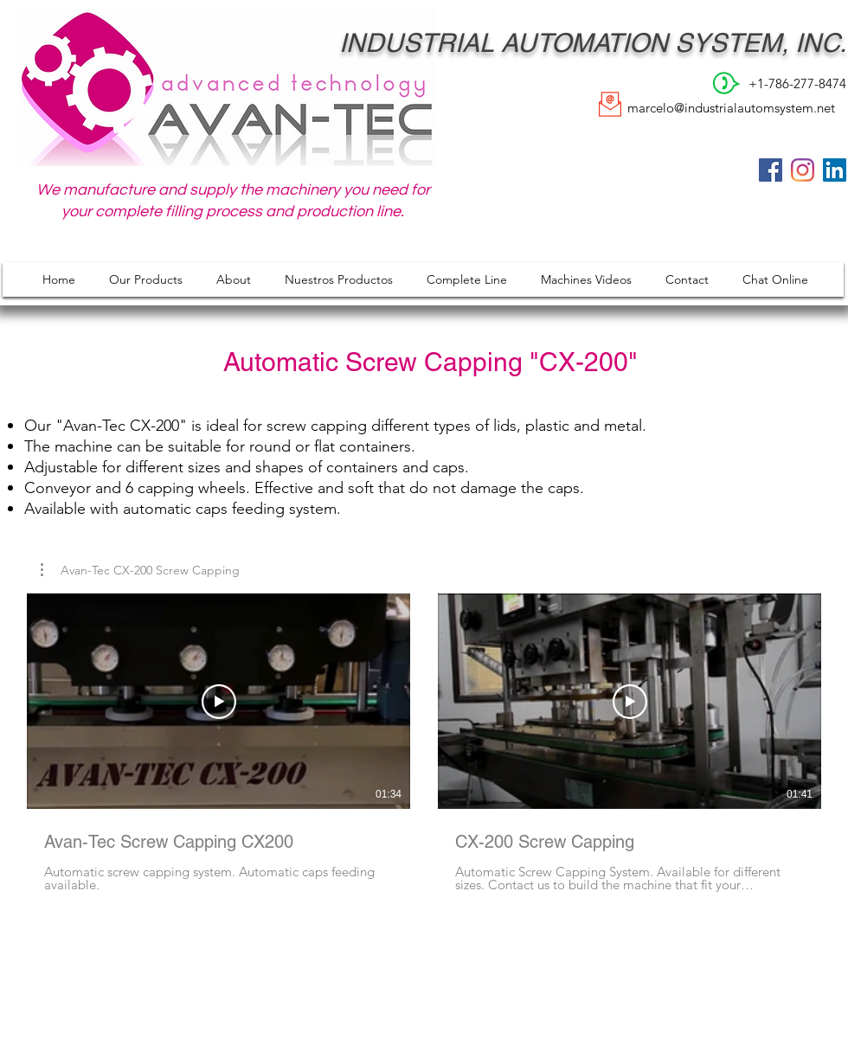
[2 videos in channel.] (424, 742)
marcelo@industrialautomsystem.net (731, 107)
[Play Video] (219, 701)
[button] (140, 570)
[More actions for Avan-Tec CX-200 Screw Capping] (140, 570)
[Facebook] (770, 170)
